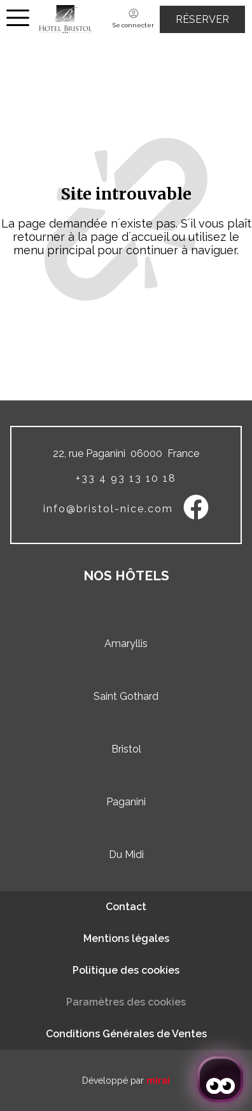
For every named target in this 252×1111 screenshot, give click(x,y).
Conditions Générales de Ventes (126, 1034)
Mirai (158, 1080)
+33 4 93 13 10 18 (126, 478)
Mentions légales (126, 938)
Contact (126, 907)
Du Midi (126, 855)
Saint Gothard (126, 696)
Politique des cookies (126, 970)
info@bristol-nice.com (108, 509)
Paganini (126, 802)
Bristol (126, 749)
